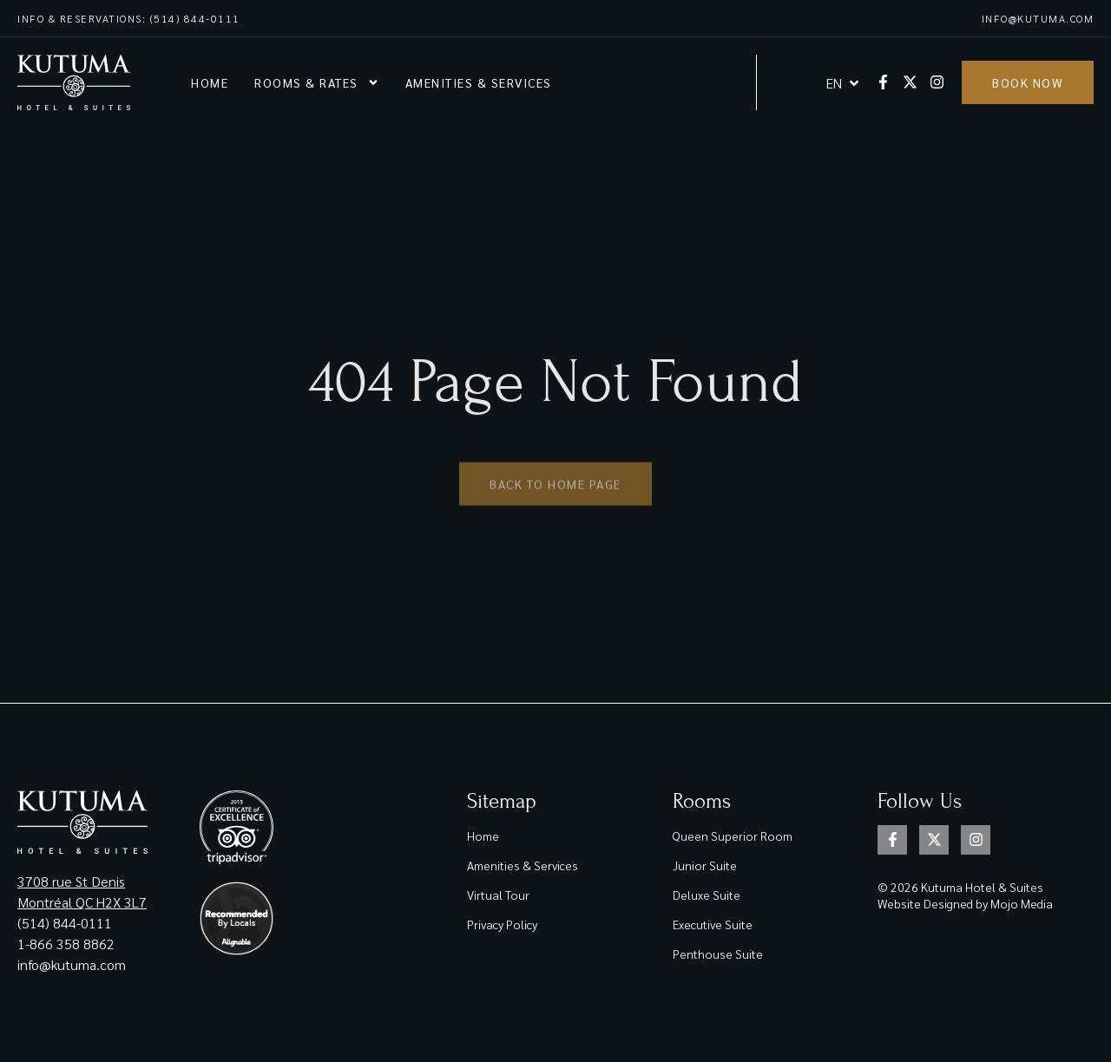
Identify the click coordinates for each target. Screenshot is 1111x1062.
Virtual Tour (498, 894)
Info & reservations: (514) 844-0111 (128, 18)
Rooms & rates (316, 82)
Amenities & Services (478, 82)
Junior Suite (705, 865)
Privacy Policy (502, 924)
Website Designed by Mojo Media (965, 903)
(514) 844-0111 (64, 923)
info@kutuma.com (1038, 18)
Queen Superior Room (732, 835)
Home (209, 82)
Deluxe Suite (706, 894)
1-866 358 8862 (67, 943)
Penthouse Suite (718, 953)
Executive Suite (713, 924)
